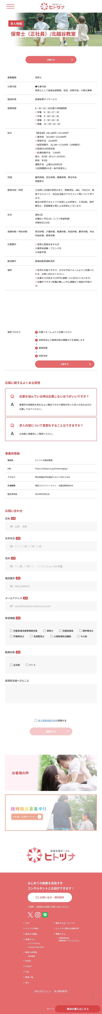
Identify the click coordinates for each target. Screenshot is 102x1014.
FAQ (27, 971)
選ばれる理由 (31, 933)
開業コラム (60, 933)
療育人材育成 (31, 952)
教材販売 (31, 956)
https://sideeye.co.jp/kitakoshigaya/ (51, 473)
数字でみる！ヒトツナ (65, 923)
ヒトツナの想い (32, 928)
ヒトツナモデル (34, 943)
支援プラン (30, 939)
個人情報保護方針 (46, 725)
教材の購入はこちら (78, 1009)
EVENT (28, 966)
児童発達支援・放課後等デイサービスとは (69, 939)
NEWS (28, 960)
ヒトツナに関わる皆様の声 (67, 928)
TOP (27, 923)
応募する (51, 61)
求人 (27, 982)
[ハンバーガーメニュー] (13, 6)
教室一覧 (29, 977)
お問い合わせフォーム (42, 991)
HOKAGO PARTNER (36, 947)
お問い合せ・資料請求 (52, 897)
